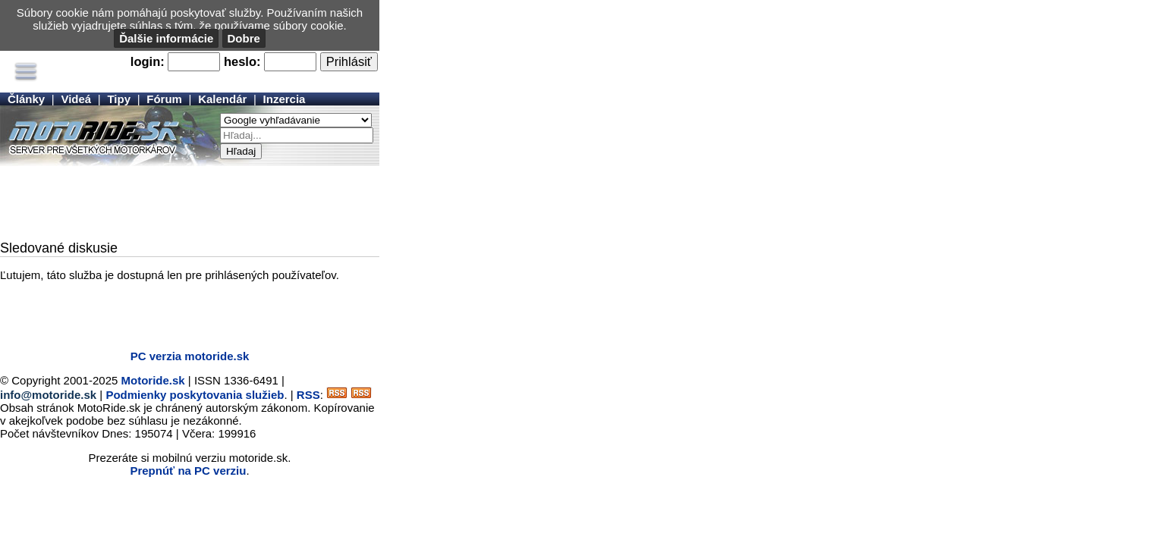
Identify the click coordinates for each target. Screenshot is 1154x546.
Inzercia (284, 99)
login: (147, 61)
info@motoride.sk (48, 394)
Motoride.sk (153, 380)
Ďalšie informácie (166, 38)
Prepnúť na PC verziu (188, 470)
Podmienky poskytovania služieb (194, 394)
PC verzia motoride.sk (190, 356)
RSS (308, 394)
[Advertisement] (189, 204)
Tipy (118, 99)
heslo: (242, 61)
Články (26, 99)
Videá (76, 99)
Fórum (164, 99)
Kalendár (222, 99)
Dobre (244, 38)
